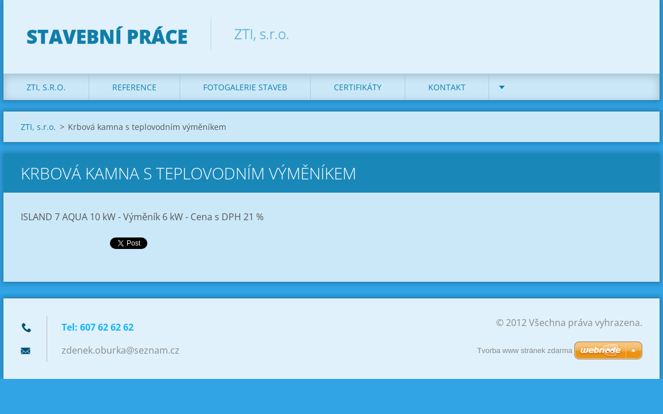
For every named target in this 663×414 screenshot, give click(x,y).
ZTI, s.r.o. (46, 87)
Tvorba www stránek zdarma (524, 350)
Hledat (630, 33)
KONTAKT (447, 87)
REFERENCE (134, 87)
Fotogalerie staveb (245, 87)
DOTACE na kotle (548, 87)
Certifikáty (358, 87)
